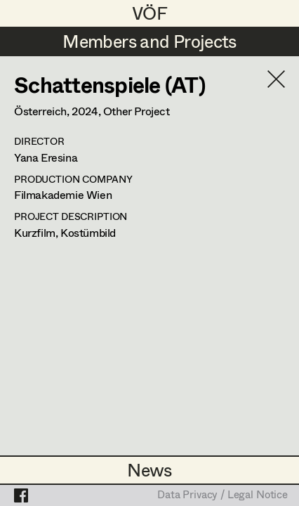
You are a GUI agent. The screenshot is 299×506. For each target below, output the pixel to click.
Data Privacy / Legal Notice (222, 495)
